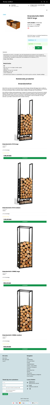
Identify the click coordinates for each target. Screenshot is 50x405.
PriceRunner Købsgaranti (32, 367)
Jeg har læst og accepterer (10, 391)
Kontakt (28, 362)
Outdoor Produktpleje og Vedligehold (34, 374)
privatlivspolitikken (9, 391)
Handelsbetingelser (30, 364)
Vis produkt (25, 221)
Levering (28, 368)
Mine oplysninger (5, 359)
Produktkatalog (30, 359)
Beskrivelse (5, 52)
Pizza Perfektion (30, 376)
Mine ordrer (4, 358)
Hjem (28, 358)
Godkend (5, 394)
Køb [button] (38, 47)
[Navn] (12, 382)
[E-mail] (12, 385)
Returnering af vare (30, 370)
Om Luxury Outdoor (30, 361)
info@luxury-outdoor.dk (33, 386)
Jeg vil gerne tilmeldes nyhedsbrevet (13, 387)
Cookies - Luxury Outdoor (32, 365)
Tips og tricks (29, 373)
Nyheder (28, 371)
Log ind (3, 361)
